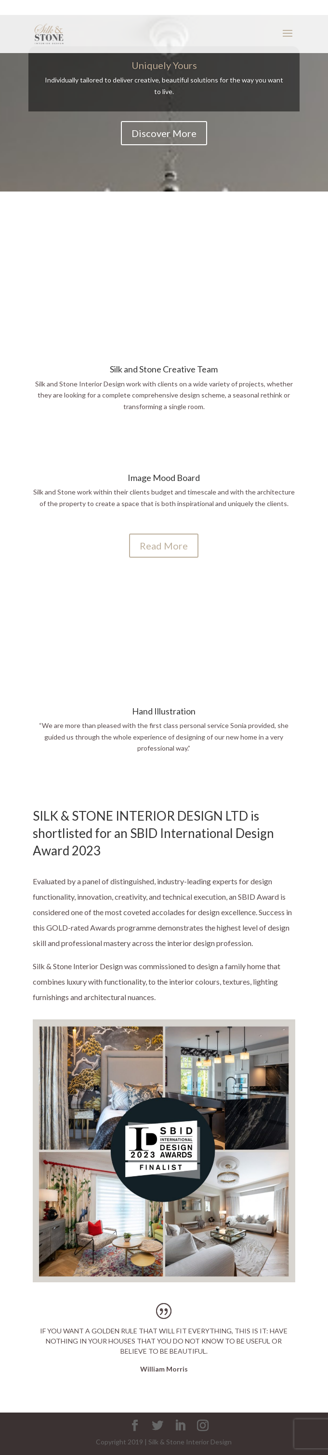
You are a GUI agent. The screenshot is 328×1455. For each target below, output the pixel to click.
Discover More (164, 133)
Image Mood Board (164, 477)
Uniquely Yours (164, 65)
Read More (164, 545)
